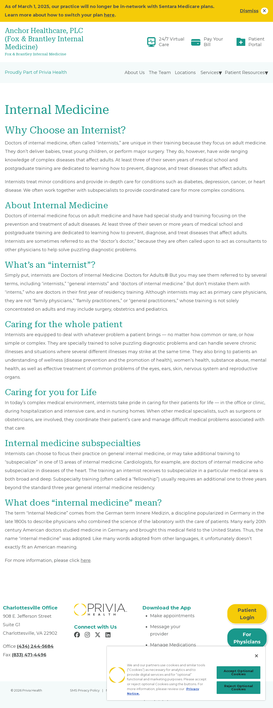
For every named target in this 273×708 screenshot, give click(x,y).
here (109, 15)
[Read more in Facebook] (77, 635)
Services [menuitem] (210, 72)
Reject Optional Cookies (238, 687)
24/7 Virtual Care (171, 41)
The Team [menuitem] (160, 72)
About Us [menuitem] (135, 72)
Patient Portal (256, 41)
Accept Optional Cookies (239, 672)
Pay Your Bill (213, 41)
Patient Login (247, 613)
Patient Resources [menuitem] (245, 72)
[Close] (256, 655)
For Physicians (247, 638)
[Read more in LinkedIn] (108, 635)
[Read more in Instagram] (88, 635)
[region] (186, 673)
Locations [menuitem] (185, 72)
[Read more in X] (98, 635)
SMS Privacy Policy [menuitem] (85, 690)
